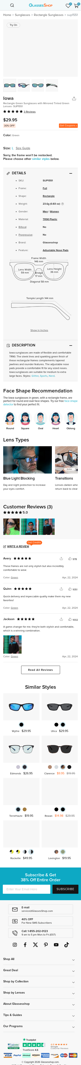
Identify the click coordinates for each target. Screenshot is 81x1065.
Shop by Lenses (14, 992)
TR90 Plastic (50, 219)
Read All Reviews (40, 670)
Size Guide (23, 148)
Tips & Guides (12, 1015)
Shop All (8, 959)
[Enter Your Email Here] (26, 889)
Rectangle (49, 196)
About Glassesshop (16, 1003)
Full (45, 188)
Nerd (52, 376)
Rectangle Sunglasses (49, 15)
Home (7, 15)
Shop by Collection (16, 981)
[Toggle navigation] (5, 5)
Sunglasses (22, 15)
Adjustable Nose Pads (55, 250)
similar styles (41, 159)
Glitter (35, 376)
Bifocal (22, 227)
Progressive (25, 235)
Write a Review (18, 546)
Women (54, 211)
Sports (44, 376)
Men (45, 211)
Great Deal (10, 970)
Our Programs (13, 1026)
